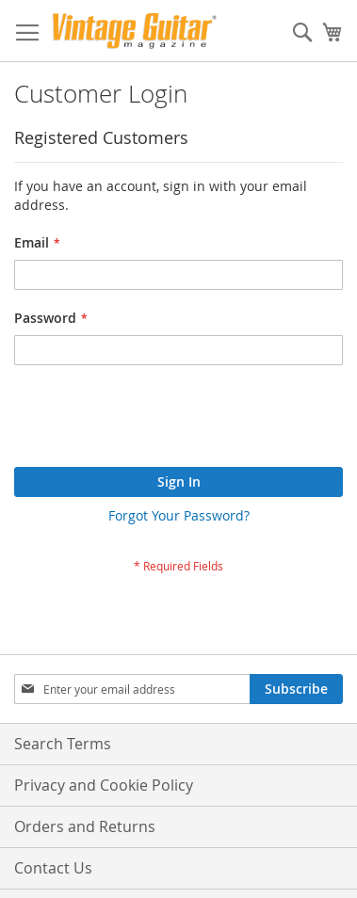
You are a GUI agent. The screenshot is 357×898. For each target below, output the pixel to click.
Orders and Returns (84, 826)
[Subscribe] (296, 689)
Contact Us (53, 868)
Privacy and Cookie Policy (103, 785)
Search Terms (62, 743)
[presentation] (157, 420)
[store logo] (134, 31)
